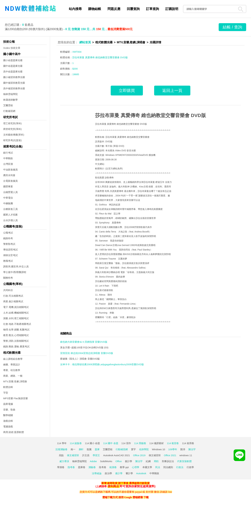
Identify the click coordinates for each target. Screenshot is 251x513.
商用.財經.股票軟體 (13, 432)
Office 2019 (139, 455)
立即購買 (127, 90)
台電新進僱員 (10, 180)
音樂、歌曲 (9, 409)
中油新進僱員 (10, 169)
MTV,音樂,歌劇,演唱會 (15, 381)
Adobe (93, 461)
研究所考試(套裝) (12, 140)
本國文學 (147, 467)
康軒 (81, 449)
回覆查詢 (133, 9)
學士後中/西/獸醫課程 (14, 272)
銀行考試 (8, 152)
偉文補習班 (73, 455)
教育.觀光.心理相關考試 (16, 335)
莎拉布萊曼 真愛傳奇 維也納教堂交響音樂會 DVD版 (150, 115)
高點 (61, 455)
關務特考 (8, 277)
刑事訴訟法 (168, 461)
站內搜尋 (75, 9)
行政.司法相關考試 (13, 295)
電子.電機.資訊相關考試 (16, 307)
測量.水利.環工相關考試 (16, 318)
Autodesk (141, 473)
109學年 (172, 449)
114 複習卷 (173, 443)
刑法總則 (168, 467)
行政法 (179, 467)
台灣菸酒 (8, 164)
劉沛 (182, 449)
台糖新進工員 (10, 209)
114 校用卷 (188, 443)
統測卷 (113, 467)
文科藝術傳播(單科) (13, 134)
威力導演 (64, 461)
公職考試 (8, 232)
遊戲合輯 (8, 420)
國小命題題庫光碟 (13, 60)
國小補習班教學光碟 (14, 77)
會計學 (128, 461)
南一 (73, 449)
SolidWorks (106, 461)
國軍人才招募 (10, 214)
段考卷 (102, 467)
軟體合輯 (8, 387)
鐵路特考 (8, 238)
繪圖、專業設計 (11, 364)
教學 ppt (124, 467)
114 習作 (126, 443)
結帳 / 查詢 (232, 27)
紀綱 (148, 461)
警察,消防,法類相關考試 (16, 340)
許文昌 (85, 455)
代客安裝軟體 (184, 461)
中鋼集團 (8, 203)
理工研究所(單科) (12, 123)
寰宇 (133, 449)
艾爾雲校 (8, 105)
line (170, 491)
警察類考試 (9, 244)
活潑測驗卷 (61, 449)
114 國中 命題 (110, 443)
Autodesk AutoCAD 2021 (116, 455)
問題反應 (113, 9)
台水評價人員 (10, 220)
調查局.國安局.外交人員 (16, 266)
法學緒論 (97, 473)
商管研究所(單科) (12, 129)
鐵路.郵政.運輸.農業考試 (16, 346)
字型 (5, 392)
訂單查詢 (152, 9)
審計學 (129, 473)
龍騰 (89, 449)
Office (119, 461)
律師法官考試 (10, 255)
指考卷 (71, 467)
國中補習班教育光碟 (14, 82)
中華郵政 (8, 158)
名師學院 (144, 449)
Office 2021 (170, 455)
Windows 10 (158, 449)
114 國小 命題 (92, 443)
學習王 (96, 455)
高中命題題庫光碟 (13, 71)
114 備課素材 (156, 443)
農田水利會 (9, 175)
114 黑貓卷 (140, 443)
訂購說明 (171, 9)
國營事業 (8, 186)
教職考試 (8, 260)
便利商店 (113, 486)
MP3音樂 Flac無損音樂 (15, 398)
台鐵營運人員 (10, 192)
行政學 (190, 467)
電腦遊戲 (8, 426)
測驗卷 (92, 467)
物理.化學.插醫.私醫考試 (16, 329)
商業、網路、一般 (13, 375)
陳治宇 (192, 449)
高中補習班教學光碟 (14, 88)
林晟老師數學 (10, 99)
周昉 (156, 461)
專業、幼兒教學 (11, 370)
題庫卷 (81, 467)
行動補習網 (9, 111)
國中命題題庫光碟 (13, 66)
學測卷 (60, 467)
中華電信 (8, 197)
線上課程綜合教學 (13, 359)
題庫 (97, 449)
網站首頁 (85, 42)
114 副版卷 (76, 443)
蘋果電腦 (8, 404)
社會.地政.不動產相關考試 (17, 324)
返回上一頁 (172, 90)
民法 (157, 467)
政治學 (108, 473)
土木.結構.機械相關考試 (16, 312)
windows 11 (185, 455)
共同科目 (8, 290)
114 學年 (61, 443)
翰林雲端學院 (10, 94)
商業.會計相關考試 (13, 301)
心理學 (135, 467)
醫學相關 (8, 415)
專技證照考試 (10, 249)
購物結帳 (94, 9)
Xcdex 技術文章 (11, 48)
